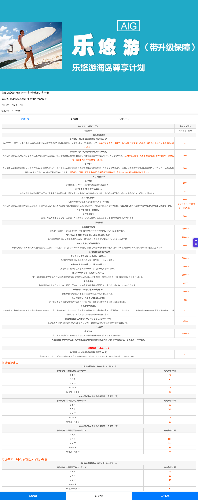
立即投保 (165, 496)
